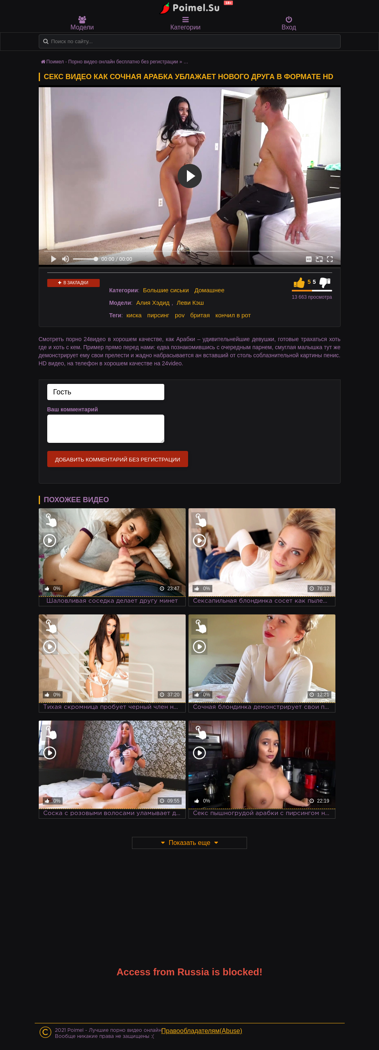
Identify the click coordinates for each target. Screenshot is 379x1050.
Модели (82, 23)
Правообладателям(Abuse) (202, 1030)
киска (134, 315)
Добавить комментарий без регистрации (117, 460)
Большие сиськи (165, 290)
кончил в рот (233, 315)
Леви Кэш (190, 302)
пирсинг (158, 315)
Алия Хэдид (153, 302)
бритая (199, 315)
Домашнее (209, 290)
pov (179, 315)
